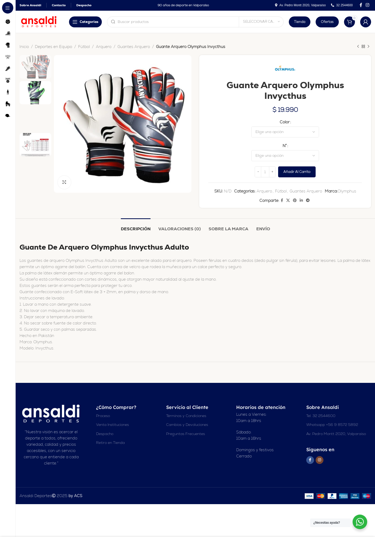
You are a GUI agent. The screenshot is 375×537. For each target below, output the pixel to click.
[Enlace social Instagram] (367, 5)
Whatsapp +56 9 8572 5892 (332, 424)
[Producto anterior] (358, 46)
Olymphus (347, 191)
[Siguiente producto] (368, 46)
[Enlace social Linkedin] (301, 200)
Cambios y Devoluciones (187, 424)
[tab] (136, 226)
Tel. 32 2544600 (320, 415)
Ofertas (327, 22)
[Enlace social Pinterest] (294, 200)
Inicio (24, 46)
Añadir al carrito (296, 172)
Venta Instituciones (112, 424)
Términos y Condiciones (186, 415)
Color (285, 121)
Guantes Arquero (133, 46)
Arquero (103, 46)
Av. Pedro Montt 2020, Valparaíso (336, 433)
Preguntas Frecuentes (185, 433)
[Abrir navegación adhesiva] (46, 22)
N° (285, 145)
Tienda (299, 22)
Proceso (103, 415)
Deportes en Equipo (53, 46)
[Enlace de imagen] (51, 413)
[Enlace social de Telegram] (307, 200)
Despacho (104, 433)
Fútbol (84, 46)
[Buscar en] (176, 21)
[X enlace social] (288, 200)
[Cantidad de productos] (265, 171)
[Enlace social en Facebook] (361, 5)
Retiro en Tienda (110, 442)
